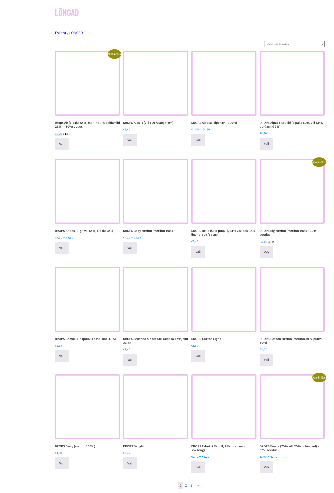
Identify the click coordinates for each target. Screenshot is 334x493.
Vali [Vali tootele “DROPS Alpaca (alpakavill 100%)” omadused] (198, 140)
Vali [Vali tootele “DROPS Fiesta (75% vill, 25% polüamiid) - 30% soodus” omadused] (266, 467)
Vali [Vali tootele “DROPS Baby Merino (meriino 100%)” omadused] (129, 248)
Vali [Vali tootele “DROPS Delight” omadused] (129, 463)
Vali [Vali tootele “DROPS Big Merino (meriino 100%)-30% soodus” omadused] (266, 252)
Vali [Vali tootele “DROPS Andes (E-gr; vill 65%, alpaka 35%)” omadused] (61, 248)
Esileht (60, 32)
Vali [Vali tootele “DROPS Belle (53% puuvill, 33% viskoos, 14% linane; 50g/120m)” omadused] (198, 251)
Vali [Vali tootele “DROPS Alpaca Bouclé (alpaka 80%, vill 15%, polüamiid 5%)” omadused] (266, 143)
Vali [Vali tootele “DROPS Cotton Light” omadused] (198, 356)
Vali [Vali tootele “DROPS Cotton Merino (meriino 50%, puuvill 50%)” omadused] (266, 359)
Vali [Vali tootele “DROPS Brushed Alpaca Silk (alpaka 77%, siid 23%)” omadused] (129, 359)
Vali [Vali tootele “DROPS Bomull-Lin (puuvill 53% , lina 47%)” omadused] (61, 356)
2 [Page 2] (186, 485)
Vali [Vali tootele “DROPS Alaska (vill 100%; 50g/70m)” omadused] (129, 140)
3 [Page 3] (191, 485)
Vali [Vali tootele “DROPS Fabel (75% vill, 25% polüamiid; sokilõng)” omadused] (198, 467)
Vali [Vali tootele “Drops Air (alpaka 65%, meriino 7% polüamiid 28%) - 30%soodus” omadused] (61, 144)
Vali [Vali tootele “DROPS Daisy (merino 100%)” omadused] (61, 463)
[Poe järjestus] (295, 44)
